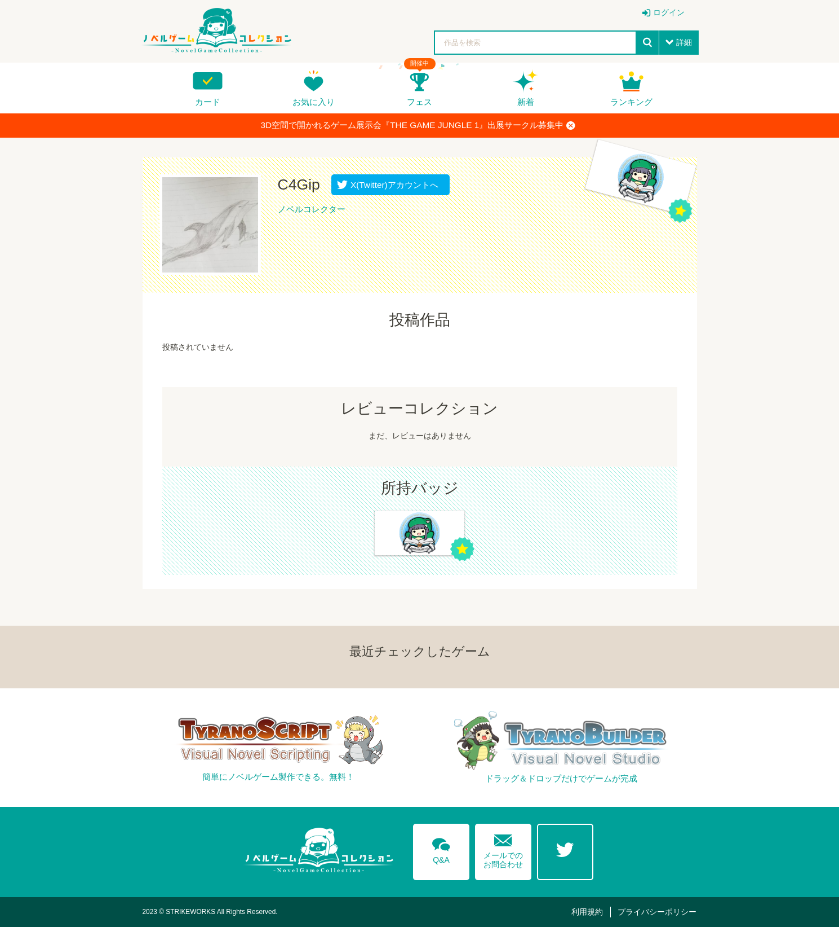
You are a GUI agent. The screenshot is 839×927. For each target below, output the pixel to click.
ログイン (669, 12)
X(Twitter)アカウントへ (392, 185)
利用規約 (587, 911)
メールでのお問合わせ (503, 848)
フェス (419, 102)
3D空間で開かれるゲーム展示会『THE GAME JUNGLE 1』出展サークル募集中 (418, 125)
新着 (525, 102)
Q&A (441, 848)
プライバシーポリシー (657, 911)
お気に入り (313, 102)
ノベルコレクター (311, 209)
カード (207, 102)
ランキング (631, 102)
